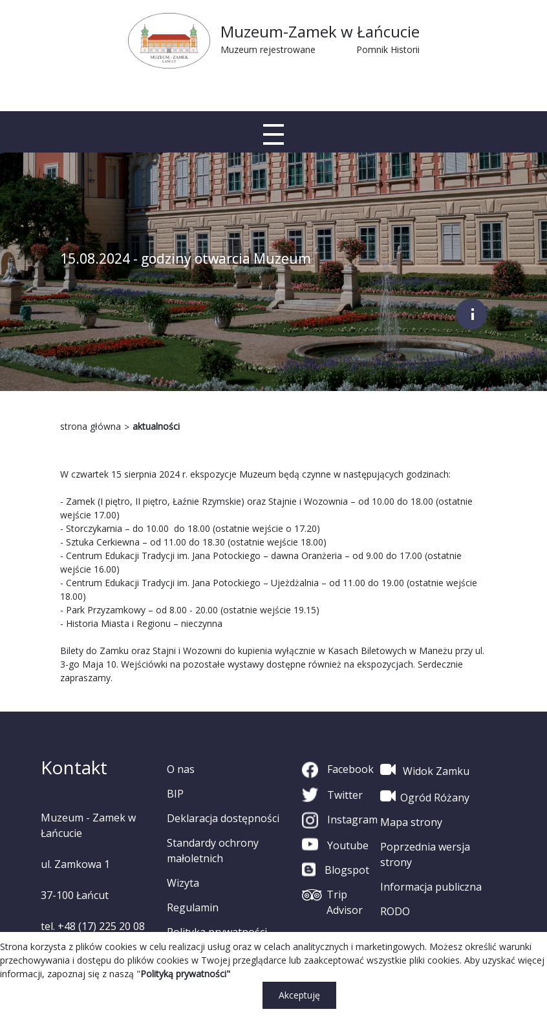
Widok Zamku (424, 769)
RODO (395, 911)
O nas (181, 769)
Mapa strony (411, 822)
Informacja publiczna (431, 887)
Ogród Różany (424, 796)
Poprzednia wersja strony (425, 854)
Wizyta (183, 883)
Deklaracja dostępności (223, 818)
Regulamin (193, 907)
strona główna (90, 426)
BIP (175, 794)
